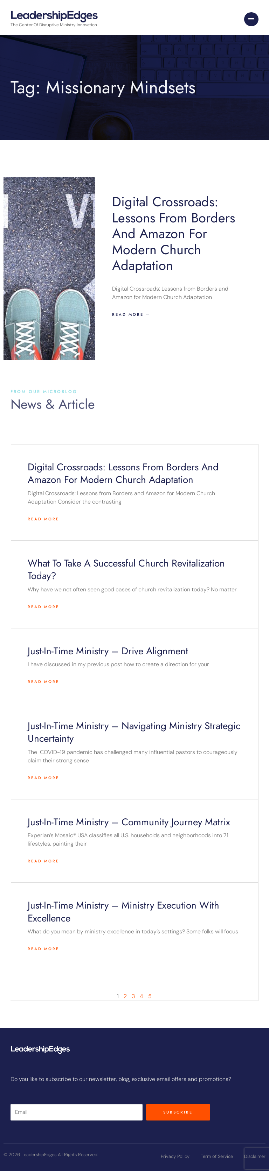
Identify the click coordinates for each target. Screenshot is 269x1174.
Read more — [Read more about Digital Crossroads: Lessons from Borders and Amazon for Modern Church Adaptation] (131, 318)
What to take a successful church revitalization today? (126, 573)
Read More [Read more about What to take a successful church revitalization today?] (43, 610)
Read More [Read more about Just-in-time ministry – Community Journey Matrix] (43, 864)
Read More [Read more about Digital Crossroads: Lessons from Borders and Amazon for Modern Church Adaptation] (43, 522)
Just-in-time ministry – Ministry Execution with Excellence (123, 915)
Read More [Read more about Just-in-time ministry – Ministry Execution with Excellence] (43, 952)
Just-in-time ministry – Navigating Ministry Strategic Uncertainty (134, 735)
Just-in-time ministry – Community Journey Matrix (129, 825)
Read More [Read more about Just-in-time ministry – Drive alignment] (43, 685)
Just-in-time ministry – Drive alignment (108, 654)
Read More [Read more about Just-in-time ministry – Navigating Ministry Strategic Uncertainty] (43, 781)
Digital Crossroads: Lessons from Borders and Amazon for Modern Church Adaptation (173, 236)
